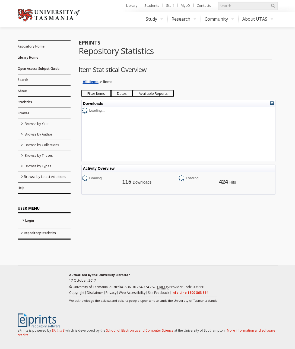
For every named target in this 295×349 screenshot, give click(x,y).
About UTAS (258, 19)
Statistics (25, 102)
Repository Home (31, 46)
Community (219, 19)
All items (91, 82)
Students (151, 5)
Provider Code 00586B (180, 287)
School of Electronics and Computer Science (139, 330)
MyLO (185, 5)
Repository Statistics (40, 233)
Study (154, 19)
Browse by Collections (41, 145)
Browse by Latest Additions (45, 176)
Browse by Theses (38, 155)
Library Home (28, 57)
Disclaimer (95, 292)
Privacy (111, 292)
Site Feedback (158, 292)
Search (23, 79)
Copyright (76, 292)
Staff (170, 5)
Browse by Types (37, 166)
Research (184, 19)
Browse (23, 113)
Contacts (204, 5)
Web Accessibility (132, 292)
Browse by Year (36, 123)
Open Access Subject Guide (38, 68)
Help (21, 187)
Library (132, 5)
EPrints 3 (58, 330)
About (22, 91)
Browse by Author (38, 134)
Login (29, 220)
